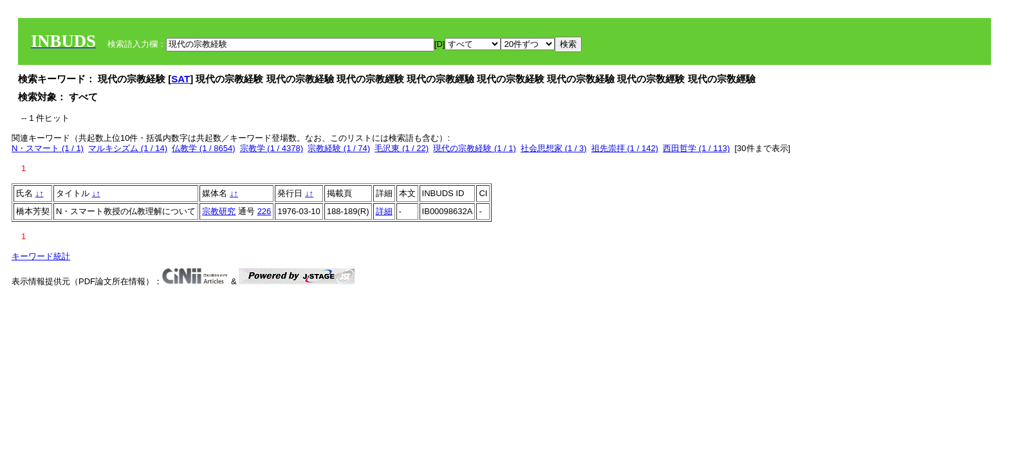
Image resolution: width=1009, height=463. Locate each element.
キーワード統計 (41, 256)
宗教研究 (219, 211)
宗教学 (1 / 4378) (271, 148)
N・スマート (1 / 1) (48, 148)
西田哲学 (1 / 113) (696, 148)
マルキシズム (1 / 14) (127, 148)
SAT (180, 78)
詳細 (384, 211)
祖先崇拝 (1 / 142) (624, 148)
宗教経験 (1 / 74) (339, 148)
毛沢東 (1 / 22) (402, 148)
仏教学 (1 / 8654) (203, 148)
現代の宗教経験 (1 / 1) (474, 148)
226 (264, 211)
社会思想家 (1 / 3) (554, 148)
